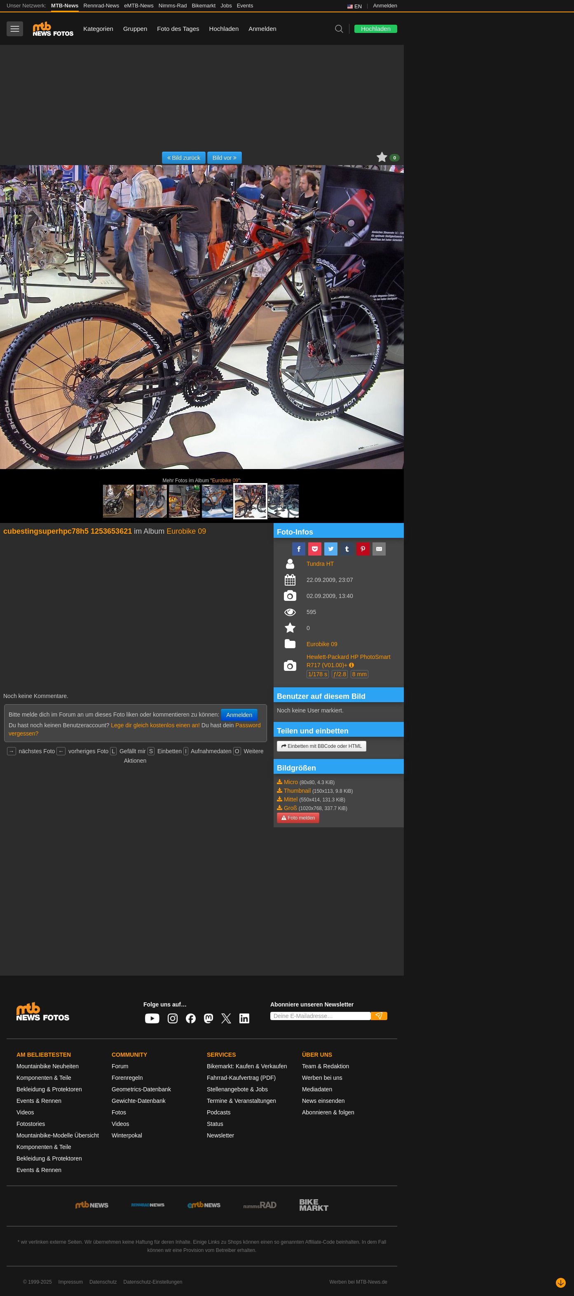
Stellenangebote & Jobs (237, 1089)
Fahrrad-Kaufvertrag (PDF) (241, 1077)
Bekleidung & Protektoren (49, 1089)
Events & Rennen (38, 1101)
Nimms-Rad (173, 5)
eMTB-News (139, 5)
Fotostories (30, 1124)
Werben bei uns (322, 1077)
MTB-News (64, 5)
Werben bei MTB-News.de (359, 1282)
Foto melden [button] (298, 818)
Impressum (71, 1282)
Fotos (119, 1112)
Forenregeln (127, 1077)
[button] (351, 665)
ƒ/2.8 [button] (339, 674)
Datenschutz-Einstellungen (153, 1282)
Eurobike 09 (225, 480)
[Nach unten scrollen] (561, 1283)
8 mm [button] (359, 674)
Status (215, 1124)
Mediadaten (317, 1089)
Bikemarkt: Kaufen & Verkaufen (247, 1066)
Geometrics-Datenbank (141, 1089)
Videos (25, 1112)
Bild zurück (183, 157)
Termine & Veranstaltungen (241, 1101)
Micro (291, 782)
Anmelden (385, 5)
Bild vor (225, 157)
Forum (120, 1066)
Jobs (226, 5)
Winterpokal (127, 1135)
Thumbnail (297, 790)
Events (245, 5)
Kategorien (98, 28)
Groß (290, 808)
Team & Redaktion (325, 1066)
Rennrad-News (101, 5)
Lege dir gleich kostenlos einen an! (155, 725)
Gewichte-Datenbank (139, 1101)
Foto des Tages (178, 28)
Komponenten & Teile (43, 1077)
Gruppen (135, 28)
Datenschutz (103, 1282)
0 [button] (394, 158)
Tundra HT (320, 563)
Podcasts (219, 1112)
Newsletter (220, 1135)
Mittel (291, 799)
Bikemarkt (204, 5)
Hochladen (224, 28)
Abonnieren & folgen (328, 1112)
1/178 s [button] (317, 674)
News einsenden (323, 1101)
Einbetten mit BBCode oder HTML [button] (321, 746)
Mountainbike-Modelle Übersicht (57, 1135)
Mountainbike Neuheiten (47, 1066)
